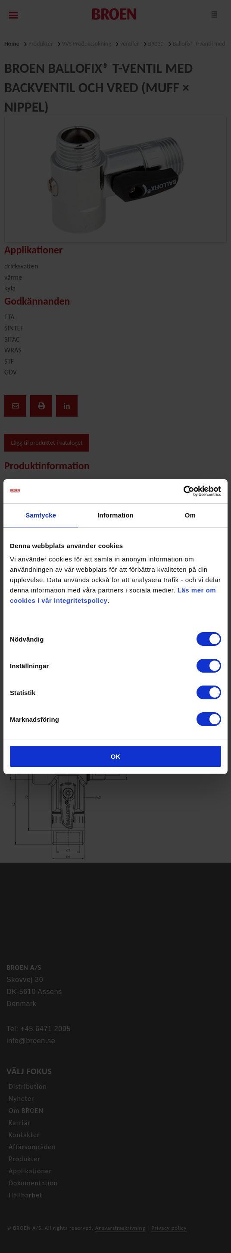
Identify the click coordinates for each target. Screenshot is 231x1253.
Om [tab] (190, 515)
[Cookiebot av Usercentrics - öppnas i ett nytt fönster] (183, 491)
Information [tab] (115, 515)
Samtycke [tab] (40, 515)
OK (116, 756)
